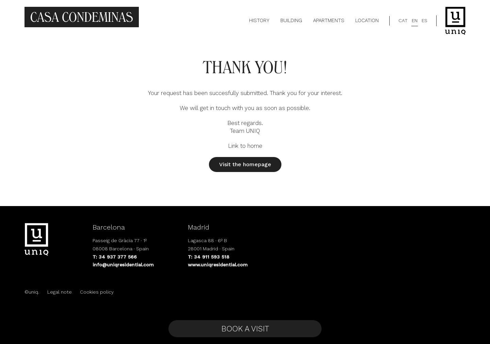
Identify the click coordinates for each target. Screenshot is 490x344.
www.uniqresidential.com (218, 264)
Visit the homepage (245, 164)
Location (367, 20)
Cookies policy (97, 292)
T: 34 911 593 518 (208, 257)
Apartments (328, 20)
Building (291, 20)
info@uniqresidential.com (123, 264)
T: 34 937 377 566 (115, 257)
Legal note (59, 292)
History (259, 20)
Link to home (245, 145)
